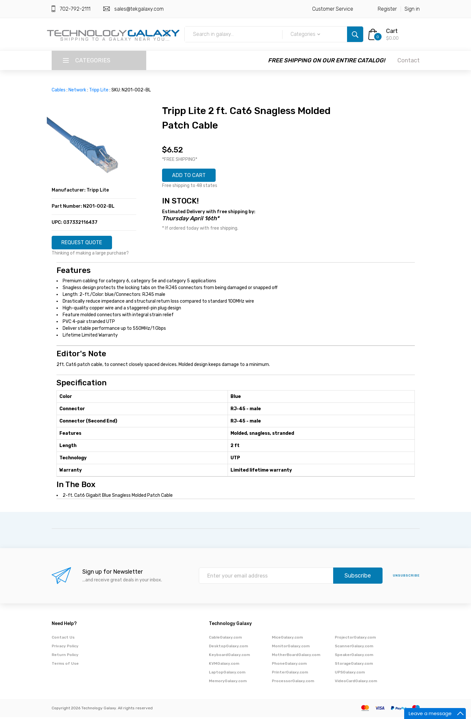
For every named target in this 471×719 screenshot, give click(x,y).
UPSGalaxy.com (350, 674)
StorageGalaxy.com (354, 665)
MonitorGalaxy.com (291, 648)
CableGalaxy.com (225, 639)
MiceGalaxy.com (287, 639)
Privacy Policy (65, 648)
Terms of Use (65, 665)
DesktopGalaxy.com (228, 648)
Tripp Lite (98, 90)
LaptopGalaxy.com (227, 674)
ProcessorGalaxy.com (293, 683)
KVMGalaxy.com (224, 665)
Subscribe (357, 577)
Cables (59, 90)
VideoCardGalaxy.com (356, 683)
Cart (392, 31)
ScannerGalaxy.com (354, 648)
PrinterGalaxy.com (290, 674)
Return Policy (65, 656)
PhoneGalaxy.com (289, 665)
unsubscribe (406, 578)
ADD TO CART (192, 176)
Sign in (412, 9)
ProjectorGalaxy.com (355, 639)
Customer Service (332, 9)
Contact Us (63, 639)
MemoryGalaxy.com (228, 683)
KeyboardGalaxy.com (229, 656)
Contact (408, 60)
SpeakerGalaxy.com (354, 656)
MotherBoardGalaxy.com (296, 656)
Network (77, 90)
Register (387, 9)
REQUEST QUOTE (86, 243)
